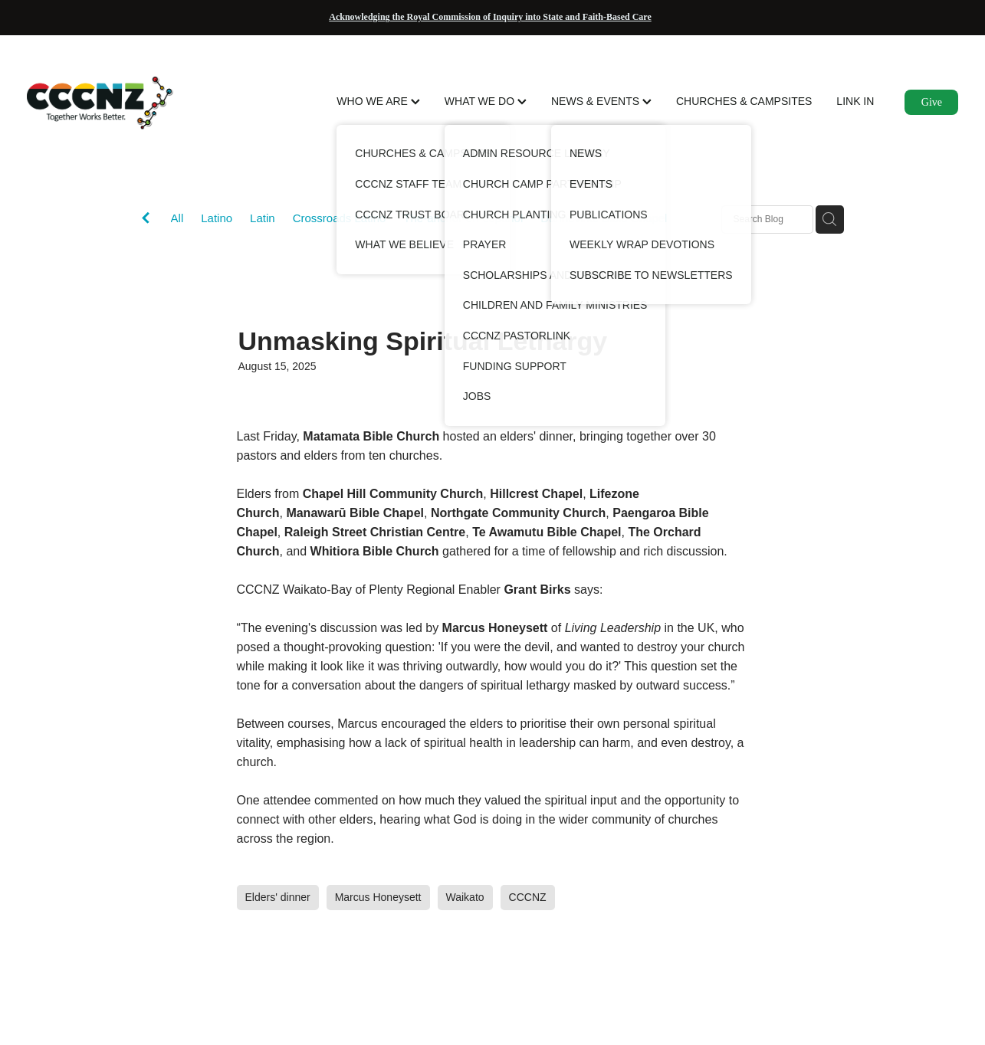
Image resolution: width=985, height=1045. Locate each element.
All (177, 217)
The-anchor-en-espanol (463, 217)
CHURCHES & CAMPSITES (744, 101)
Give (931, 102)
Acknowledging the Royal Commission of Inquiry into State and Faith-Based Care (490, 16)
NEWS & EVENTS (601, 101)
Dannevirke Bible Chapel (603, 217)
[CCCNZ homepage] (120, 102)
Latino (216, 217)
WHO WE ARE (378, 101)
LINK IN (855, 101)
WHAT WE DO (486, 101)
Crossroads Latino (339, 217)
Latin (262, 217)
